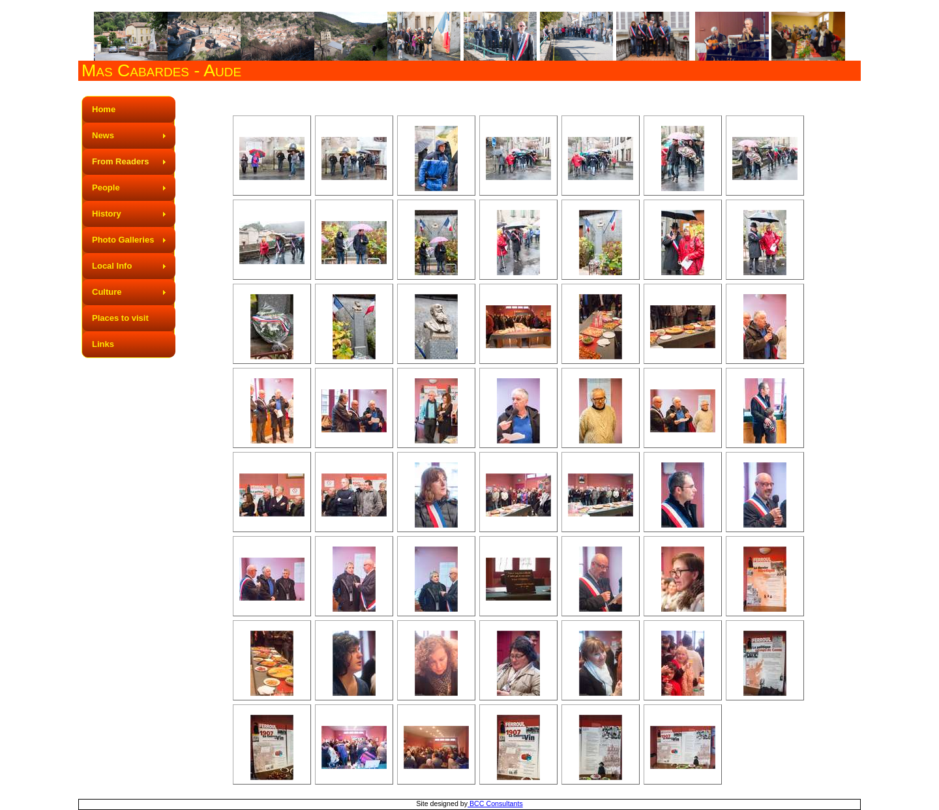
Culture (107, 292)
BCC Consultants (495, 803)
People (106, 187)
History (106, 213)
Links (103, 344)
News (103, 135)
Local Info (112, 266)
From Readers (120, 161)
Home (103, 109)
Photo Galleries (123, 240)
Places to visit (120, 318)
